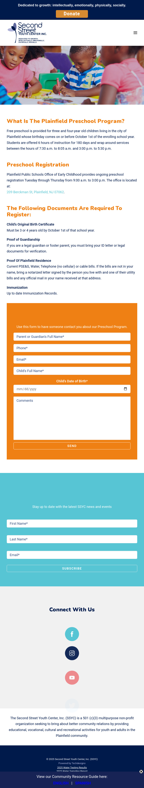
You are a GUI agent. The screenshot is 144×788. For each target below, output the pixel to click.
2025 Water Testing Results (72, 767)
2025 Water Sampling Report (72, 771)
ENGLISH (61, 783)
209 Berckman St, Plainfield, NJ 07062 (35, 192)
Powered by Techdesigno (72, 763)
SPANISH (83, 783)
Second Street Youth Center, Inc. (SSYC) (76, 759)
